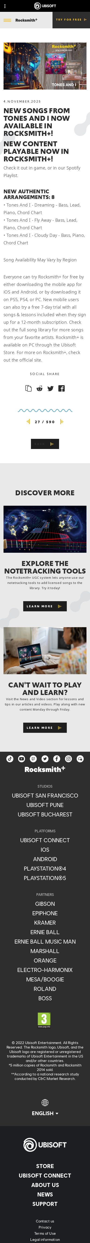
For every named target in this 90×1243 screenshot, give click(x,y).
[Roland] (45, 988)
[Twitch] (33, 758)
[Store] (45, 1166)
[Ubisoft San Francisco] (45, 795)
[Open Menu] (7, 20)
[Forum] (80, 758)
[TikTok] (9, 758)
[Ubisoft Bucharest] (45, 814)
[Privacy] (45, 1227)
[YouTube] (21, 758)
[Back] (45, 444)
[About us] (45, 1185)
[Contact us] (45, 1221)
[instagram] (68, 758)
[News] (45, 1194)
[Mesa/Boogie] (45, 979)
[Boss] (45, 998)
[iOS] (45, 849)
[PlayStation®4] (45, 868)
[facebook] (56, 758)
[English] (45, 1108)
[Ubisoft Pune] (45, 805)
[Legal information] (45, 1239)
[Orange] (45, 960)
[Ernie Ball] (45, 932)
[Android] (45, 859)
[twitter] (45, 758)
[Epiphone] (45, 913)
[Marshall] (45, 951)
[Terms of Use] (45, 1233)
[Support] (45, 1203)
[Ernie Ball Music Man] (45, 941)
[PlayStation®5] (45, 878)
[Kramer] (45, 922)
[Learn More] (45, 606)
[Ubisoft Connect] (45, 1175)
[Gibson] (45, 903)
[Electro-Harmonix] (45, 969)
